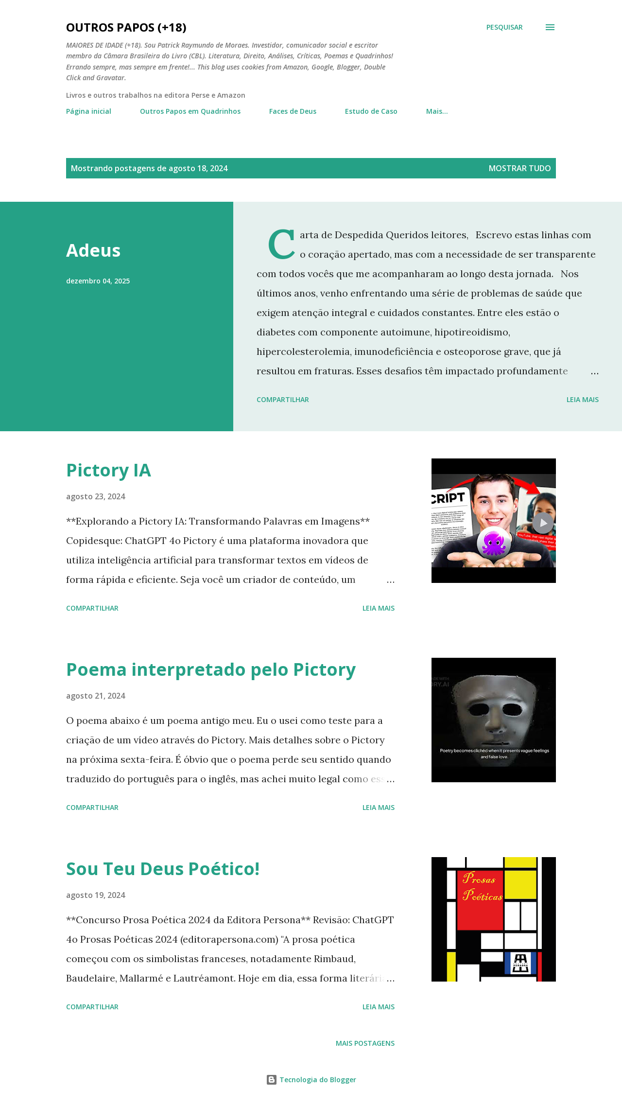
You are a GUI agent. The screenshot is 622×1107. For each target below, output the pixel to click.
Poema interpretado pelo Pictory (211, 669)
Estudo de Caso (371, 111)
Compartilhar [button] (283, 399)
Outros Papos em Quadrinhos (190, 111)
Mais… (437, 111)
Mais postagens (365, 1043)
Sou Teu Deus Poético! (162, 868)
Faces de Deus (292, 111)
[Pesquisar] (504, 27)
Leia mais (583, 399)
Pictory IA (108, 470)
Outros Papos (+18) (126, 27)
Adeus (93, 250)
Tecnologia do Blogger (311, 1079)
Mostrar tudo (520, 168)
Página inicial (88, 111)
